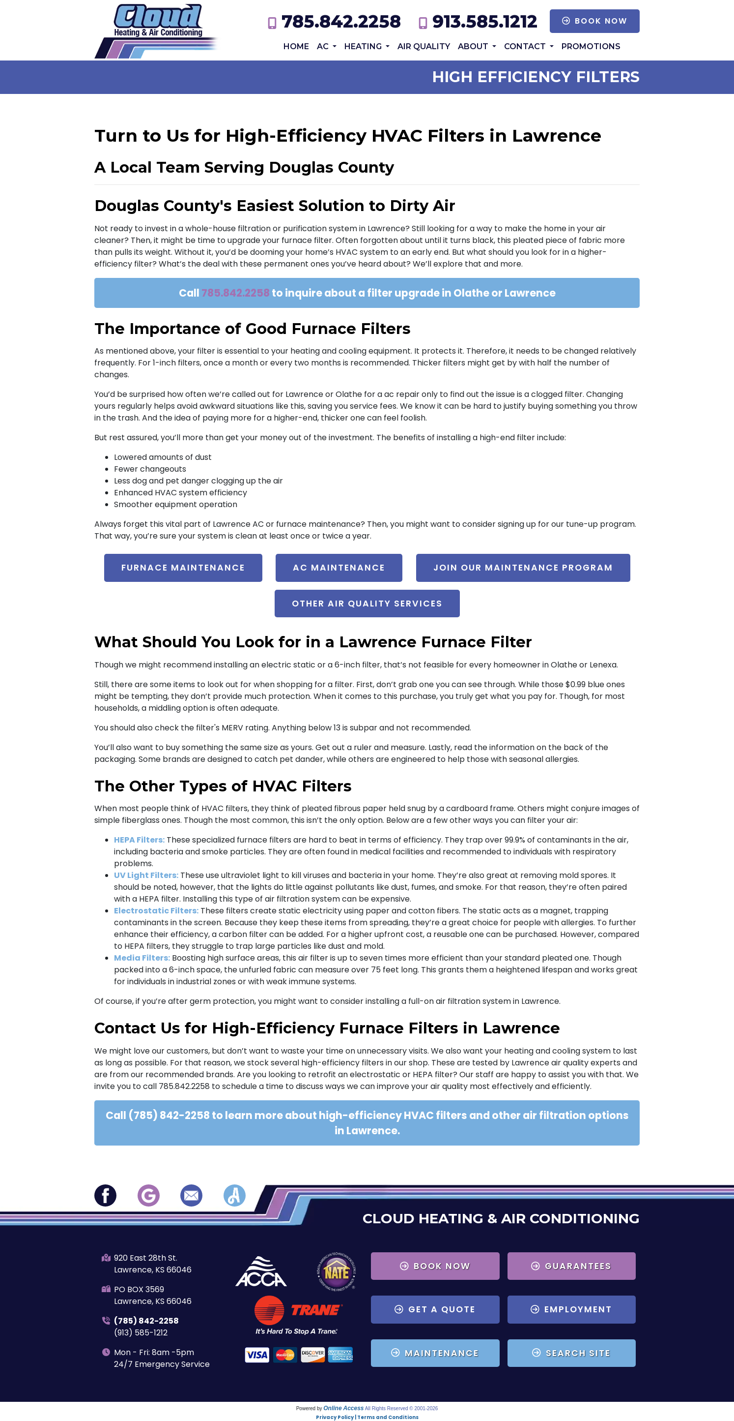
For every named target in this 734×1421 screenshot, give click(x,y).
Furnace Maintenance (183, 568)
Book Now (594, 21)
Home (296, 46)
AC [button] (324, 46)
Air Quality (423, 46)
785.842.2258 (341, 21)
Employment (571, 1309)
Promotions (591, 46)
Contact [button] (526, 46)
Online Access (343, 1408)
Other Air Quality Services (367, 603)
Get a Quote (435, 1309)
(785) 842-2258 (146, 1321)
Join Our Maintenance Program (523, 568)
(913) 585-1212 (141, 1332)
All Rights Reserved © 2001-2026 (401, 1408)
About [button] (474, 46)
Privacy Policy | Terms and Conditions (367, 1417)
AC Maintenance (339, 568)
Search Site (571, 1353)
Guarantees (571, 1266)
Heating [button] (364, 46)
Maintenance (435, 1353)
